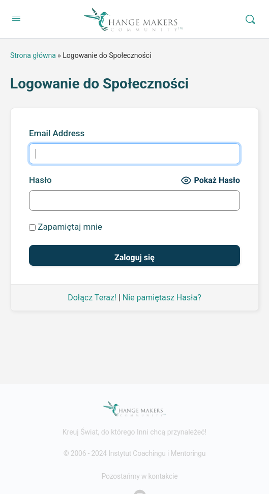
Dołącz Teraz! (92, 297)
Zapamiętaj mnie (65, 227)
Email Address (56, 133)
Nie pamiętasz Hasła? (162, 297)
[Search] (250, 19)
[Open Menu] (16, 18)
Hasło (40, 180)
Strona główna (33, 55)
